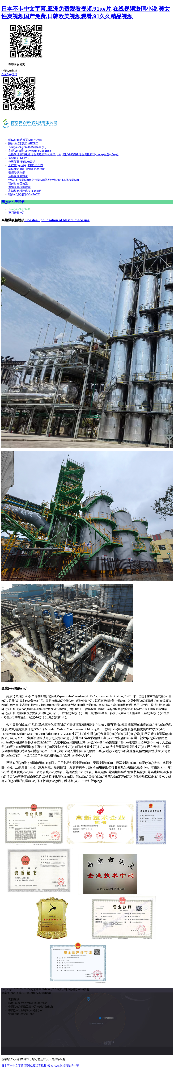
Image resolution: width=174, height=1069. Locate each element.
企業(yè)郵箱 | (10, 70)
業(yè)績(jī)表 (16, 168)
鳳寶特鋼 (19, 187)
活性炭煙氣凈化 (40, 154)
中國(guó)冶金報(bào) (21, 1013)
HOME (37, 139)
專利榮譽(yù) (38, 147)
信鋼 (28, 187)
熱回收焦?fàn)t (54, 179)
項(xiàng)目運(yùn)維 (105, 154)
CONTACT (33, 194)
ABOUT (33, 143)
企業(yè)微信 (9, 74)
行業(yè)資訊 (27, 161)
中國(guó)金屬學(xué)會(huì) (26, 1010)
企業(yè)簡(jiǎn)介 (19, 147)
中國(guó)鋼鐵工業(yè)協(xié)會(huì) (30, 1006)
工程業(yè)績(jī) (17, 165)
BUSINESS (44, 150)
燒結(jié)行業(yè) (18, 179)
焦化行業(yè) (37, 179)
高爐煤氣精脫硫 (35, 168)
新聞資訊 (13, 158)
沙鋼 (16, 172)
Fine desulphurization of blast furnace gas (57, 220)
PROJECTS (35, 165)
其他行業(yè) (71, 179)
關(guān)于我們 (17, 143)
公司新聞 (13, 161)
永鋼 (22, 172)
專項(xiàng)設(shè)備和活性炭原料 (71, 154)
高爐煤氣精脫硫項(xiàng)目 (25, 190)
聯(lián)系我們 (17, 194)
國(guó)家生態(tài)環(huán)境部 (27, 1002)
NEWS (24, 158)
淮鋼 (11, 187)
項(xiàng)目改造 (18, 183)
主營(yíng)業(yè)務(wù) (22, 150)
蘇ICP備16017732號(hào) (35, 992)
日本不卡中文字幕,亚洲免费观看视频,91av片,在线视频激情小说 (40, 1065)
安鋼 (11, 172)
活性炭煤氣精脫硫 (19, 154)
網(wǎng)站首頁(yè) (20, 139)
